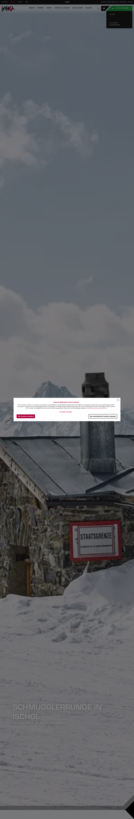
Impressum (103, 408)
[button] (65, 412)
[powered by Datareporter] (118, 401)
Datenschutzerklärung (93, 408)
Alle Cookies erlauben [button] (26, 416)
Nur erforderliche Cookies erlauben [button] (103, 416)
